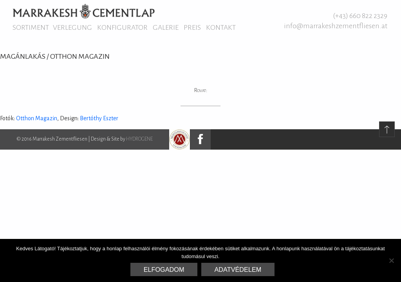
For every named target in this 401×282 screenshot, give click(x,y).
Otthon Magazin (36, 118)
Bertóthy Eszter (99, 118)
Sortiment (31, 27)
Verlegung (72, 27)
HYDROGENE (139, 139)
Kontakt (221, 27)
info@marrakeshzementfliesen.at (335, 26)
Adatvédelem (238, 269)
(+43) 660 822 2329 (360, 16)
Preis (192, 27)
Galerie (166, 27)
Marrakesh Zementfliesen (84, 11)
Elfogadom (164, 269)
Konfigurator (122, 27)
